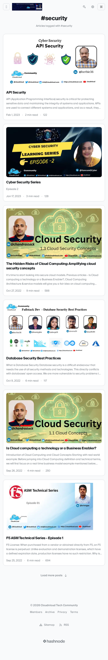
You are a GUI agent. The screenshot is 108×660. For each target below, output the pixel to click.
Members (36, 612)
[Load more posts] (54, 575)
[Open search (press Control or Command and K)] (84, 6)
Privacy (62, 612)
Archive (50, 612)
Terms (74, 612)
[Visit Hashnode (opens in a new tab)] (54, 641)
